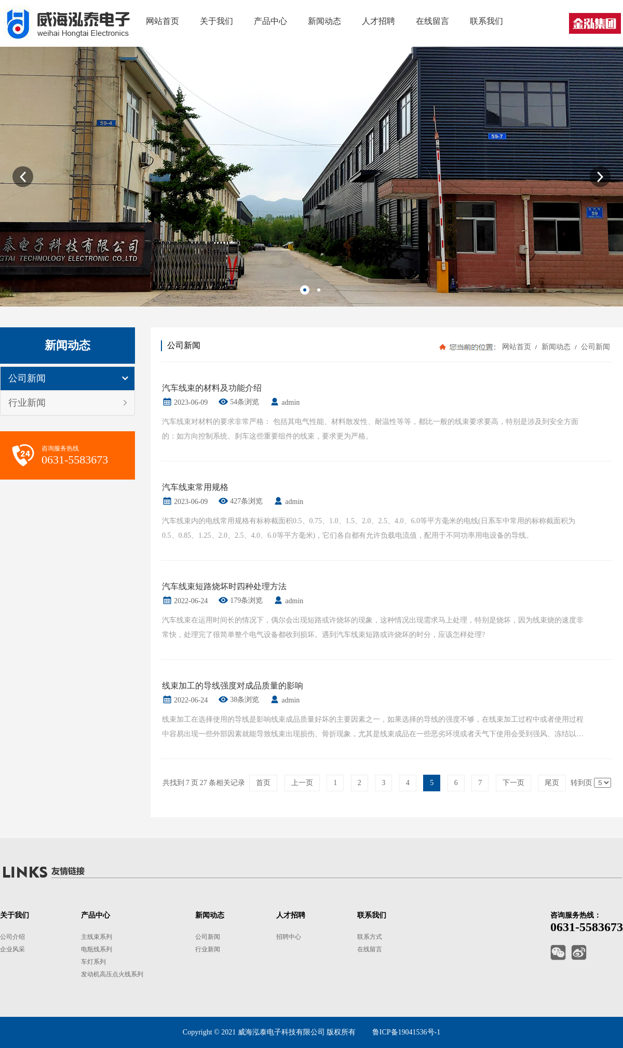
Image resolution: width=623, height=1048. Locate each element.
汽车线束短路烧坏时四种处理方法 (224, 586)
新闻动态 (555, 347)
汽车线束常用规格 (195, 487)
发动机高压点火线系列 (112, 974)
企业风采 (12, 949)
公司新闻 (27, 378)
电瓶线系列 (96, 949)
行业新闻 (27, 402)
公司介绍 (12, 936)
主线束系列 (96, 936)
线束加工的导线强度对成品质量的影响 (232, 685)
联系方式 (369, 936)
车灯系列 (93, 961)
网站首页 (516, 347)
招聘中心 (288, 936)
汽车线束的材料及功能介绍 (212, 387)
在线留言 (369, 949)
